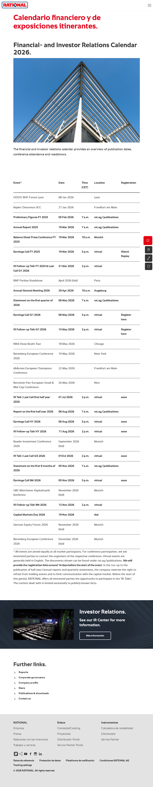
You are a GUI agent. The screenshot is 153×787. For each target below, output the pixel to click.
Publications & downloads (34, 693)
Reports (23, 672)
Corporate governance (32, 677)
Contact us (25, 698)
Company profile (28, 682)
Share (22, 688)
